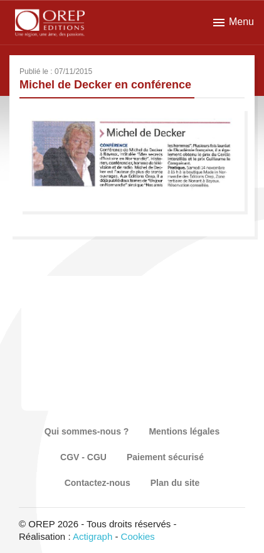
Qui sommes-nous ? (87, 431)
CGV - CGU (83, 457)
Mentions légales (184, 431)
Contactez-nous (97, 483)
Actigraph (92, 536)
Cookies (138, 536)
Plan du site (175, 483)
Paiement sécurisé (165, 457)
